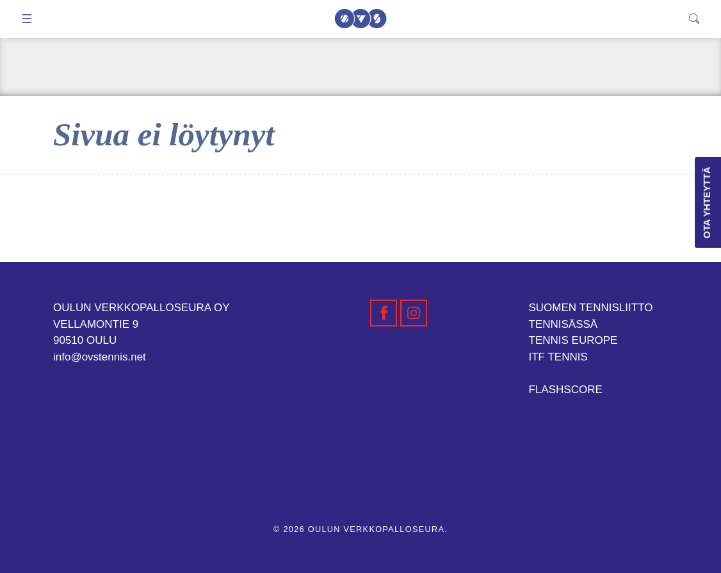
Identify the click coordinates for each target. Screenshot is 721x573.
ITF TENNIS (558, 357)
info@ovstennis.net (99, 357)
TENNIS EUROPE (573, 340)
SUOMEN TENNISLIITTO (591, 308)
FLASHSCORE (566, 389)
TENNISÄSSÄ (563, 324)
